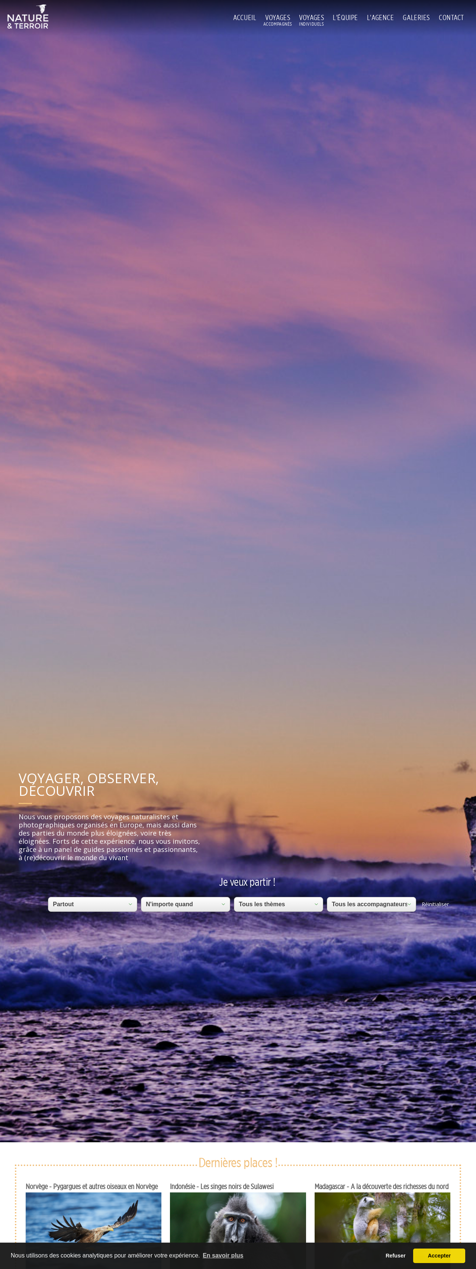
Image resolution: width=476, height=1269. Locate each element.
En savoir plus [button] (223, 1255)
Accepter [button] (439, 1256)
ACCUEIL (244, 17)
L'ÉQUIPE (345, 17)
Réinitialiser (435, 904)
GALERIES (416, 17)
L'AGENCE (380, 17)
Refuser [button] (396, 1256)
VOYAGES (277, 17)
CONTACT (451, 17)
